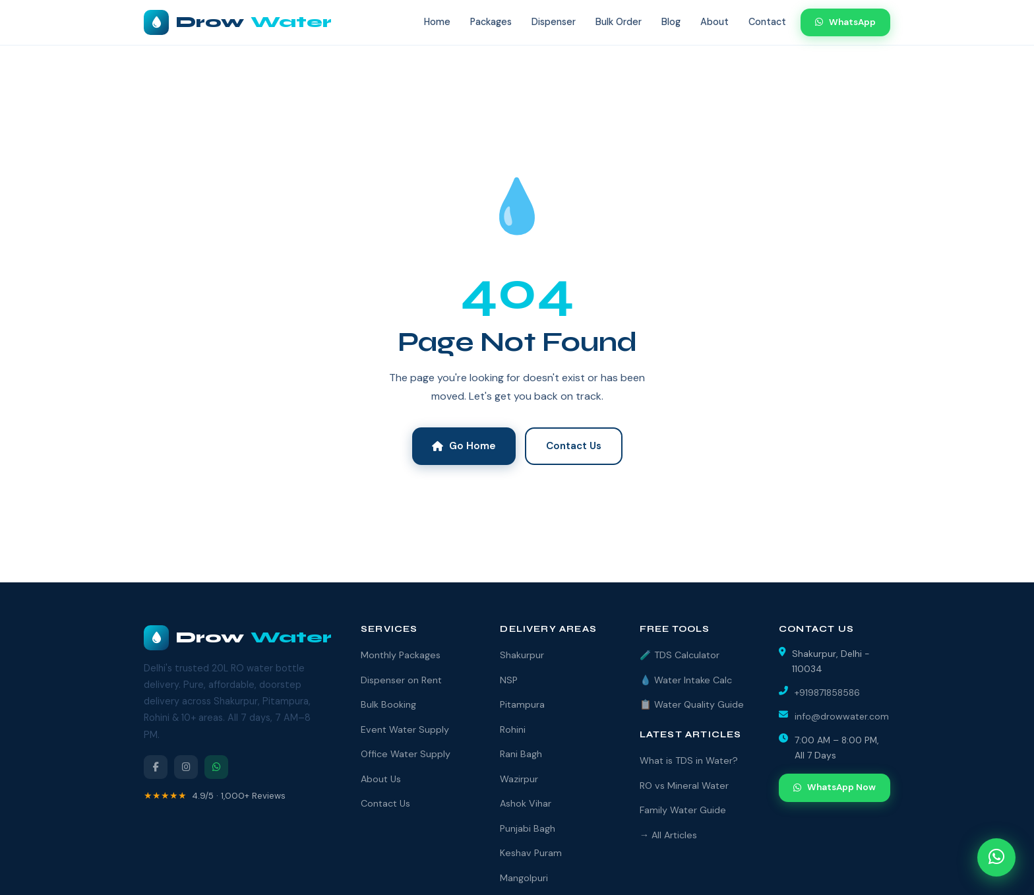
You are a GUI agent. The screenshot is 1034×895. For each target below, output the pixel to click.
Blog (671, 22)
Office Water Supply (405, 754)
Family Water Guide (683, 810)
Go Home (464, 445)
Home (437, 22)
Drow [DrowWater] (238, 638)
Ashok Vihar (525, 803)
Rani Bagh (521, 754)
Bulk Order (618, 22)
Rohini (513, 729)
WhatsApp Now (834, 787)
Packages (491, 22)
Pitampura (522, 704)
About (714, 22)
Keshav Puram (531, 853)
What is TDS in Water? (689, 760)
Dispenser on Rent (401, 680)
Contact (767, 22)
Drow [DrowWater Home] (238, 22)
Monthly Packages (401, 655)
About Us (381, 779)
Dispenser (554, 22)
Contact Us (573, 445)
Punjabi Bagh (527, 828)
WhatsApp (845, 22)
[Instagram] (186, 767)
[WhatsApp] (216, 767)
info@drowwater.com (842, 716)
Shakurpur (522, 655)
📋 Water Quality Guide (692, 704)
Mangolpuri (524, 878)
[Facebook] (155, 767)
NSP (509, 680)
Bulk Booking (388, 704)
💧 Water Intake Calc (686, 680)
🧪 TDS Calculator (679, 655)
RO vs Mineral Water (684, 785)
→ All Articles (668, 835)
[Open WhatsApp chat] (996, 857)
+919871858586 (827, 692)
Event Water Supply (405, 729)
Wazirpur (519, 779)
